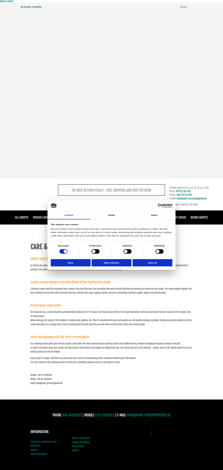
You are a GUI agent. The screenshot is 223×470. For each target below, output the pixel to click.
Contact (33, 450)
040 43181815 (72, 415)
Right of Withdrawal (81, 438)
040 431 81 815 (184, 194)
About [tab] (154, 215)
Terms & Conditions (38, 454)
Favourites (36, 7)
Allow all (152, 263)
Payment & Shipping (81, 442)
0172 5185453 (104, 415)
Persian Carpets (42, 217)
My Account (26, 7)
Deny (70, 263)
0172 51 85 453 (183, 191)
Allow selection (111, 263)
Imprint (75, 450)
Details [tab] (111, 215)
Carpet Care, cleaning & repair (43, 441)
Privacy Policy (78, 446)
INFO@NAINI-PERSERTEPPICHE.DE (148, 415)
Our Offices (35, 445)
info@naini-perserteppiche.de (192, 198)
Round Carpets (198, 217)
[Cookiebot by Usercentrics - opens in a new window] (159, 206)
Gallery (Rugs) (177, 217)
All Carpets (22, 217)
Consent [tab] (69, 215)
